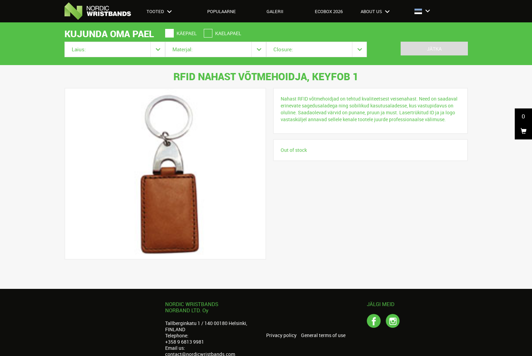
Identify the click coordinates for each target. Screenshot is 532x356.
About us (375, 11)
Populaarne (221, 11)
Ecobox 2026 (329, 11)
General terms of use (323, 335)
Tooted (159, 11)
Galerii (275, 11)
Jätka (434, 48)
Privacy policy (281, 335)
